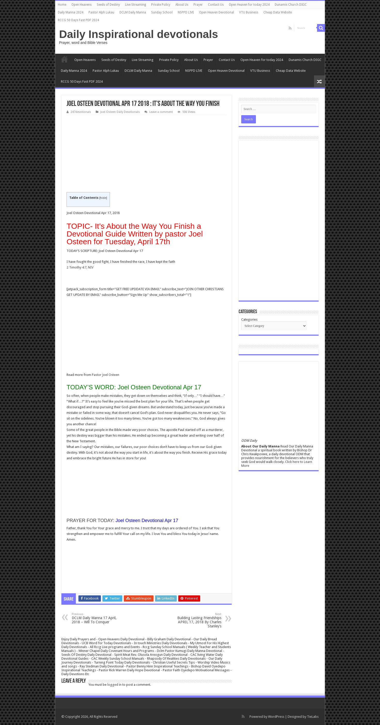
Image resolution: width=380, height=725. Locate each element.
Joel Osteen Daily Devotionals (120, 112)
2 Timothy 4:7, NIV (80, 267)
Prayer (198, 4)
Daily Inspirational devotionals (138, 34)
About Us (181, 4)
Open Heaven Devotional (216, 12)
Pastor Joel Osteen (105, 375)
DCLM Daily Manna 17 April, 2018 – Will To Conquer (98, 618)
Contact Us (216, 4)
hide (103, 198)
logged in (114, 685)
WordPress (276, 717)
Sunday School (162, 12)
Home (62, 4)
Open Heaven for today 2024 (249, 4)
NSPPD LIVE (186, 12)
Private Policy (160, 4)
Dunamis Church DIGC (291, 4)
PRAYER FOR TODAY (90, 520)
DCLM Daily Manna (132, 12)
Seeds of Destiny (108, 4)
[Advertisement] (147, 154)
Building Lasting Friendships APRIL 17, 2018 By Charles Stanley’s (194, 620)
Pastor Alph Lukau (101, 12)
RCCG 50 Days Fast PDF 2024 (78, 20)
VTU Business (248, 12)
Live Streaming (135, 4)
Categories (249, 319)
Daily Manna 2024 (70, 12)
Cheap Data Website (277, 12)
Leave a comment (161, 112)
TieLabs (313, 717)
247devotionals (81, 112)
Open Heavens (81, 4)
